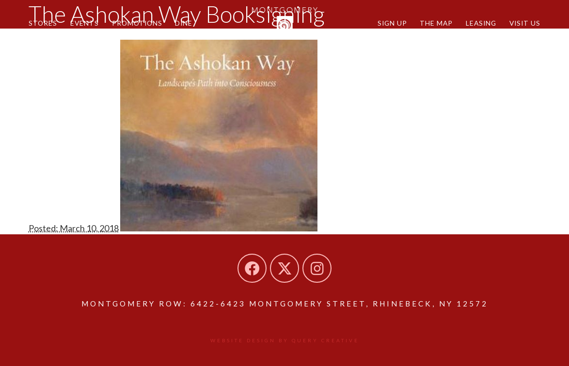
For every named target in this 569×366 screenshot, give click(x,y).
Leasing (481, 23)
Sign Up (392, 23)
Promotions (137, 23)
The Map (436, 23)
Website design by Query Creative (284, 340)
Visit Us (524, 23)
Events (84, 23)
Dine (183, 23)
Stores (43, 23)
